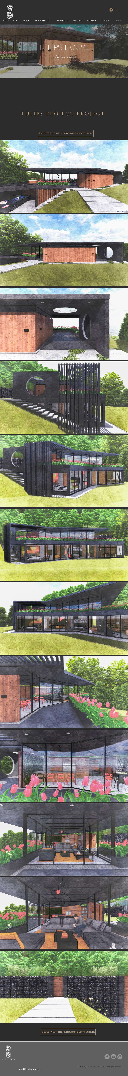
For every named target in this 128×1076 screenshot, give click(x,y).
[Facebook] (107, 1056)
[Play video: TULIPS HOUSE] (64, 57)
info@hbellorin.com (29, 1069)
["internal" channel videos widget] (64, 51)
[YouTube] (113, 1056)
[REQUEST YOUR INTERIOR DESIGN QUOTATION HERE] (66, 133)
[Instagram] (119, 1056)
